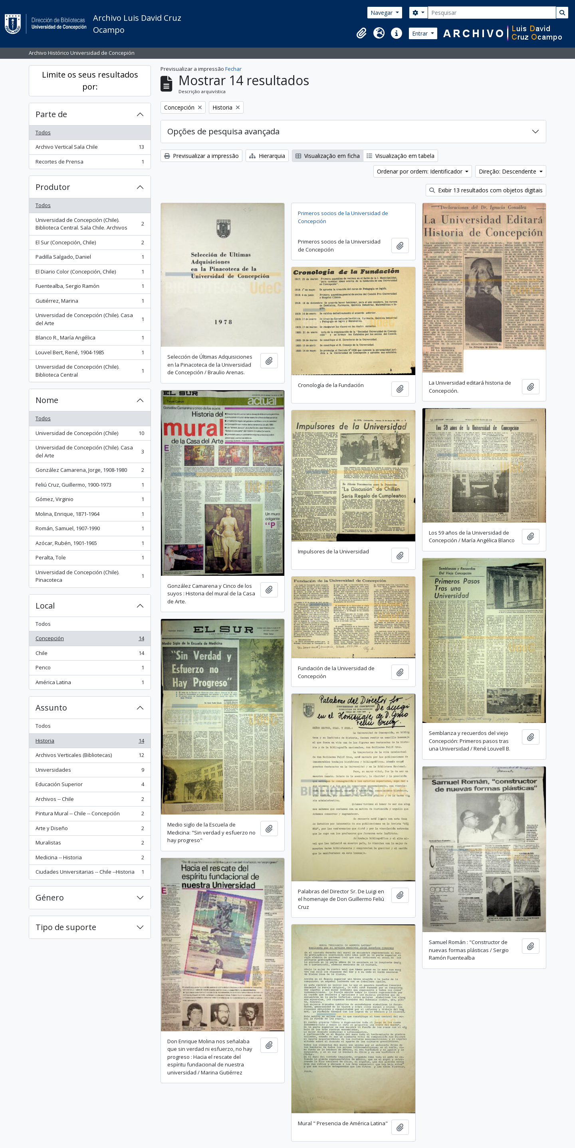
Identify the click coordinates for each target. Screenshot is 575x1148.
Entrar (420, 33)
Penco (89, 669)
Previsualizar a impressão (201, 156)
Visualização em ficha (327, 156)
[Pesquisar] (492, 12)
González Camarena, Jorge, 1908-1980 (89, 471)
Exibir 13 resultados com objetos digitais (486, 190)
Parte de (51, 114)
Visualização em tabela (400, 156)
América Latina (89, 684)
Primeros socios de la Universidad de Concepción (343, 217)
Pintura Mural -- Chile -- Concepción (89, 815)
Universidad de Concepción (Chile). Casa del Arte (89, 319)
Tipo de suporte (66, 927)
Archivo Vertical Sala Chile (89, 148)
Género (50, 897)
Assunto (51, 707)
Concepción (89, 640)
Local (45, 605)
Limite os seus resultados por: (90, 80)
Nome (47, 400)
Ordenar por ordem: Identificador (420, 171)
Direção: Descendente (508, 171)
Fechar (233, 68)
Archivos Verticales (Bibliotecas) (89, 756)
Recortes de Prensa (89, 163)
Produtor (53, 187)
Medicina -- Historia (89, 859)
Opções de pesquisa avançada (223, 131)
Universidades (89, 771)
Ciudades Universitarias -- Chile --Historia (89, 873)
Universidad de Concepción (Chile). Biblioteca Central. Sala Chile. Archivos (89, 224)
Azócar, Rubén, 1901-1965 (89, 544)
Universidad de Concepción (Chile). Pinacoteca (89, 576)
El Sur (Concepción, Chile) (89, 244)
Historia (89, 742)
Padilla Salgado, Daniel (89, 258)
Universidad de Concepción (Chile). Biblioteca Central (89, 370)
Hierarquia (267, 156)
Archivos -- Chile (89, 800)
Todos (43, 132)
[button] (361, 33)
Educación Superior (89, 786)
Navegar (382, 12)
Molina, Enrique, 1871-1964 (89, 515)
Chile (89, 654)
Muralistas (89, 844)
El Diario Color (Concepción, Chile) (89, 273)
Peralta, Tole (89, 559)
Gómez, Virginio (89, 500)
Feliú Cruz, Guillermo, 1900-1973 (89, 486)
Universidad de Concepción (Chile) (89, 434)
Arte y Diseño (89, 830)
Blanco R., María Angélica (89, 339)
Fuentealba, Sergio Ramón (89, 287)
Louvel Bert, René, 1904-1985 (89, 354)
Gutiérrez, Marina (89, 302)
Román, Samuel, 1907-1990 (89, 530)
